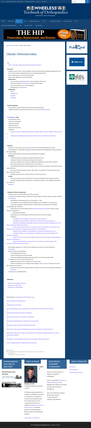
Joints (45, 21)
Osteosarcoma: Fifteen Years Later (25, 297)
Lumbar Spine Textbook (55, 21)
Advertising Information (11, 1)
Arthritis (3, 21)
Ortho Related (40, 25)
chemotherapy (12, 198)
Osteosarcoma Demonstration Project (31, 65)
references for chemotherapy (15, 287)
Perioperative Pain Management (9, 25)
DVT (25, 21)
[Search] (87, 1)
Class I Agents (11, 353)
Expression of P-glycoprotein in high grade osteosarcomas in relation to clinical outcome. (29, 329)
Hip (11, 351)
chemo (41, 263)
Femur (9, 351)
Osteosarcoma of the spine (14, 305)
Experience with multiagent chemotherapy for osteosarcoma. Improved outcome (34, 231)
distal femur (27, 81)
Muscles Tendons (68, 21)
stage (30, 147)
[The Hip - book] (45, 39)
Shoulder (31, 351)
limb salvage (11, 249)
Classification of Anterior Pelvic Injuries (16, 354)
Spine (12, 350)
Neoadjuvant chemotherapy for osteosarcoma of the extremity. (30, 219)
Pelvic (27, 351)
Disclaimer (73, 367)
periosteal (13, 97)
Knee (18, 351)
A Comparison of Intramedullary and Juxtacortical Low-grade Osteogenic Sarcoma (27, 339)
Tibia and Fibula (39, 351)
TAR (20, 25)
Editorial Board (20, 1)
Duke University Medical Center (42, 425)
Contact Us (38, 1)
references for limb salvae (14, 285)
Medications (22, 351)
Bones (20, 21)
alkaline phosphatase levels (40, 208)
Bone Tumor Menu (13, 65)
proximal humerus (25, 83)
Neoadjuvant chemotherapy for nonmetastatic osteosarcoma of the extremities (34, 221)
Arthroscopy (11, 21)
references (11, 184)
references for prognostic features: (17, 283)
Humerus (15, 351)
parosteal (13, 95)
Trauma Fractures (28, 25)
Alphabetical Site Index (30, 1)
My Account (44, 1)
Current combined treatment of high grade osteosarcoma (21, 343)
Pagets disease (46, 109)
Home (3, 1)
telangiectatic (14, 93)
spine (25, 87)
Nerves (76, 21)
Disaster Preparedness (34, 21)
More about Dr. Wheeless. (32, 418)
